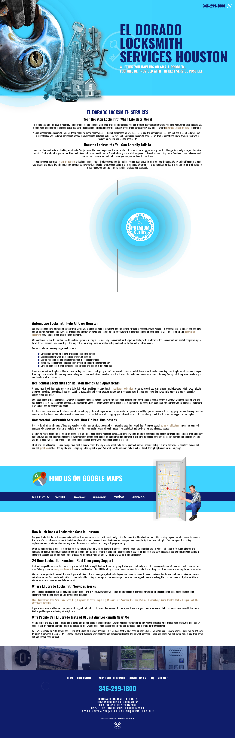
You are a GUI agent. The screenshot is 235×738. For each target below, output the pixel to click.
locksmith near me (66, 161)
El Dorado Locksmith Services (179, 127)
